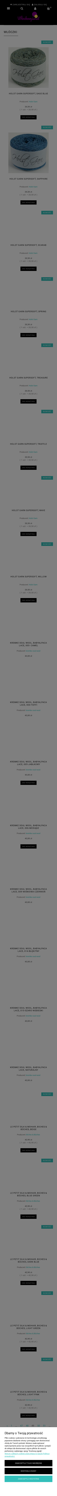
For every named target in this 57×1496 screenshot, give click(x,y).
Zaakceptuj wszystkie (28, 1479)
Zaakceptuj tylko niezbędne (28, 1463)
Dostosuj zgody (28, 1471)
